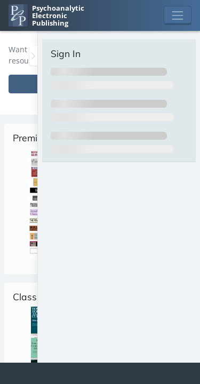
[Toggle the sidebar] (33, 56)
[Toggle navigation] (177, 15)
